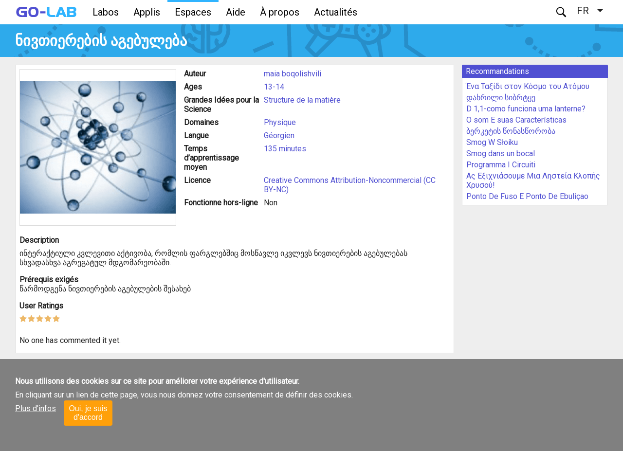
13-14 (274, 86)
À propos (279, 12)
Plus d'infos (35, 408)
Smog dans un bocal (500, 153)
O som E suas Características (516, 120)
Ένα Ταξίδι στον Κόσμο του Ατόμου (527, 86)
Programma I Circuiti (500, 164)
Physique (280, 122)
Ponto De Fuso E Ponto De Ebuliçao (527, 196)
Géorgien (279, 135)
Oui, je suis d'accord (88, 412)
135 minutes (285, 148)
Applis (146, 12)
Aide (235, 12)
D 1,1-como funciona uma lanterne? (526, 108)
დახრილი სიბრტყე (500, 97)
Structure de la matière (302, 100)
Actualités (335, 12)
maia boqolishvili (292, 73)
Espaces (193, 12)
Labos (105, 12)
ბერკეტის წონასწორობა (510, 131)
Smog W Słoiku (492, 142)
